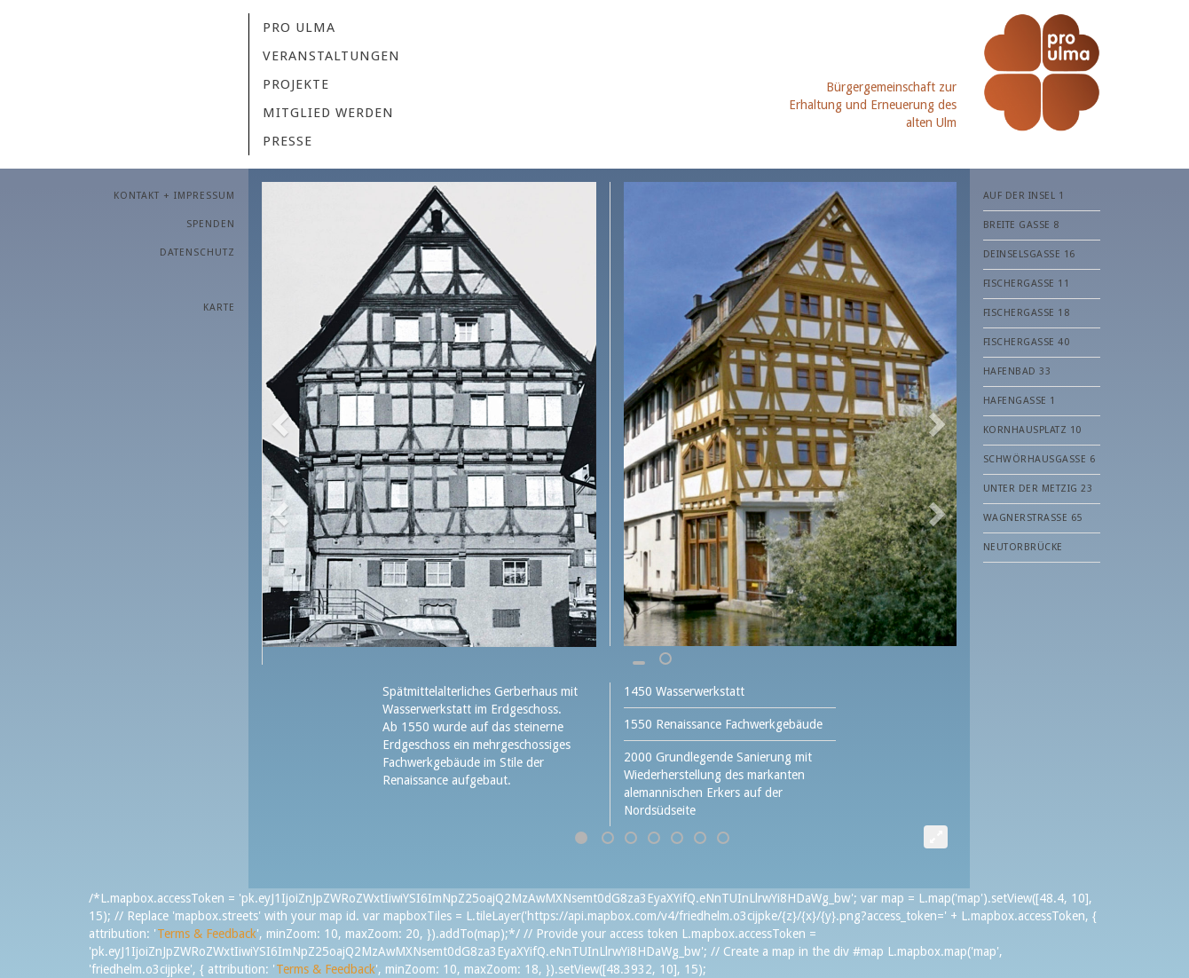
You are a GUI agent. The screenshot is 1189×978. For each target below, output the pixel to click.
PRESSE (287, 141)
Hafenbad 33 (1017, 371)
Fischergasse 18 (1026, 313)
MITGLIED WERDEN (328, 113)
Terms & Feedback (206, 934)
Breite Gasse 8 (1021, 225)
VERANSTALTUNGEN (331, 56)
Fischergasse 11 (1026, 283)
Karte (219, 307)
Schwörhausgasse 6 (1039, 459)
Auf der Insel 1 (1024, 195)
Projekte (296, 84)
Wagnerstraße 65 (1033, 518)
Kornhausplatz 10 (1032, 430)
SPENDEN (210, 224)
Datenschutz (197, 252)
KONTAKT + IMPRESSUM (174, 195)
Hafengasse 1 (1019, 400)
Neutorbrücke (1023, 547)
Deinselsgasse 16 (1029, 254)
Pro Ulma (299, 27)
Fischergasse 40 (1026, 342)
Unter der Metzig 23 (1038, 488)
